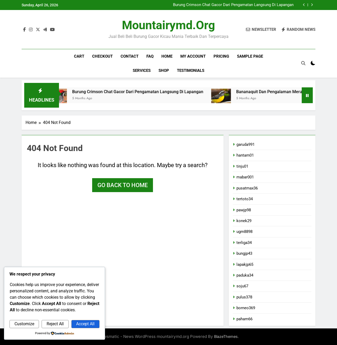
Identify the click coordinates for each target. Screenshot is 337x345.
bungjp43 (244, 253)
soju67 (242, 286)
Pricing (221, 56)
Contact (129, 56)
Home (166, 56)
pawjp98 (243, 210)
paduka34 (244, 275)
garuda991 (245, 144)
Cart (79, 56)
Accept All (85, 323)
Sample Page (250, 56)
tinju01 (242, 166)
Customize (24, 323)
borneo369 (245, 308)
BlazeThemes (226, 336)
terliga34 (244, 242)
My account (193, 56)
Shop (163, 70)
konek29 (243, 220)
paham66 (244, 319)
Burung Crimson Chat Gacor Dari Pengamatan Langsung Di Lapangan (233, 5)
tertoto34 (244, 199)
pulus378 (244, 297)
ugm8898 (244, 231)
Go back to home (122, 185)
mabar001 (245, 177)
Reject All (55, 323)
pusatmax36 (247, 188)
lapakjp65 (244, 264)
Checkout (102, 56)
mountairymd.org (168, 25)
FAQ (149, 56)
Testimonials (190, 70)
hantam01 (245, 155)
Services (142, 70)
